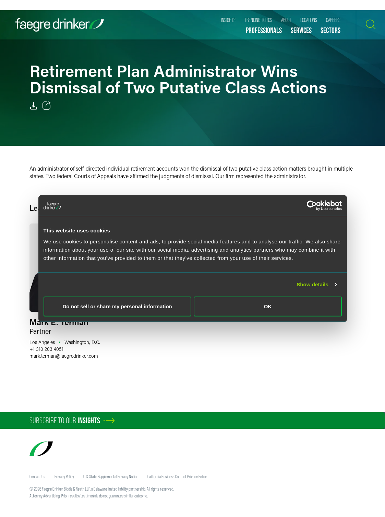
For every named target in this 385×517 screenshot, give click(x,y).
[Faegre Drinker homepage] (59, 25)
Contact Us (37, 476)
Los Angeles (42, 342)
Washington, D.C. (82, 342)
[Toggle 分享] (46, 106)
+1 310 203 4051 (46, 349)
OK (268, 306)
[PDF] (33, 106)
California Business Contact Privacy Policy (177, 476)
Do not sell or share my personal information (117, 306)
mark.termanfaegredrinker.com (63, 356)
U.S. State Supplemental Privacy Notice (110, 476)
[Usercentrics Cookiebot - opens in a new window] (312, 205)
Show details (312, 284)
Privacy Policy (64, 476)
